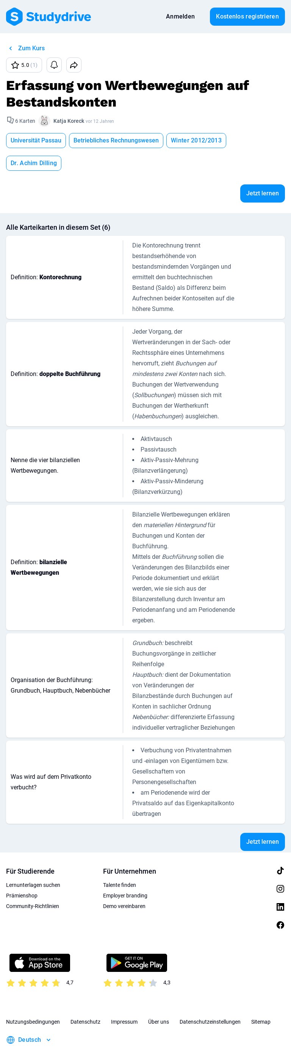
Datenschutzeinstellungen (210, 999)
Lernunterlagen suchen (33, 862)
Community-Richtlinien (32, 883)
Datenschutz (85, 999)
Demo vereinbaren (124, 883)
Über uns (158, 999)
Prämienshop (22, 873)
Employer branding (125, 873)
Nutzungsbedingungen (33, 999)
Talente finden (119, 862)
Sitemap (261, 999)
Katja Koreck (68, 121)
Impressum (124, 999)
